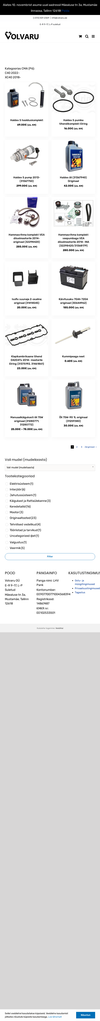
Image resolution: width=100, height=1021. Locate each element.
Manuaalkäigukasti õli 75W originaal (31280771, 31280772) (26, 421)
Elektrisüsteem (21, 484)
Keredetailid (20, 506)
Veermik (17, 548)
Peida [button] (65, 11)
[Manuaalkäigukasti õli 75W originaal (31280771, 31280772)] (26, 396)
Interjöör (17, 489)
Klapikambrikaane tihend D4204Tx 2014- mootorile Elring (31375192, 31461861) (26, 360)
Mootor (16, 512)
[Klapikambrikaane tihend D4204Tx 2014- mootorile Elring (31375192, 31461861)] (26, 335)
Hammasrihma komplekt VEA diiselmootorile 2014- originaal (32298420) (27, 238)
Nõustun (85, 1015)
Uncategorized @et (24, 536)
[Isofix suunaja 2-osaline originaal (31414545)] (26, 277)
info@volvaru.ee (59, 18)
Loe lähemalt (55, 1016)
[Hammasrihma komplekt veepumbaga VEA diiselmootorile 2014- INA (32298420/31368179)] (73, 213)
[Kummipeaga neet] (73, 335)
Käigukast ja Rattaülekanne (30, 501)
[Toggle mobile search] (86, 36)
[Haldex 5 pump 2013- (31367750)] (26, 156)
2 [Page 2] (76, 447)
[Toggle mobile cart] (80, 36)
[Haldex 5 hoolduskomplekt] (26, 98)
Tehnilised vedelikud (25, 524)
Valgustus (18, 542)
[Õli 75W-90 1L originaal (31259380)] (73, 396)
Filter (50, 556)
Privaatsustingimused (87, 588)
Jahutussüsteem (23, 495)
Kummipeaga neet (73, 356)
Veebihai (59, 628)
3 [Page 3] (81, 447)
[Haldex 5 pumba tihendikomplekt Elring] (73, 98)
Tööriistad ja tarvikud (25, 530)
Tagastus (80, 592)
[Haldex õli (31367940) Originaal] (73, 156)
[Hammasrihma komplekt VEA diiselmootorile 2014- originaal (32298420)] (26, 213)
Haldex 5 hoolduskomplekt (26, 120)
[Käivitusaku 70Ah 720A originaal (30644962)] (73, 277)
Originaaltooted (23, 518)
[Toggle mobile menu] (93, 36)
